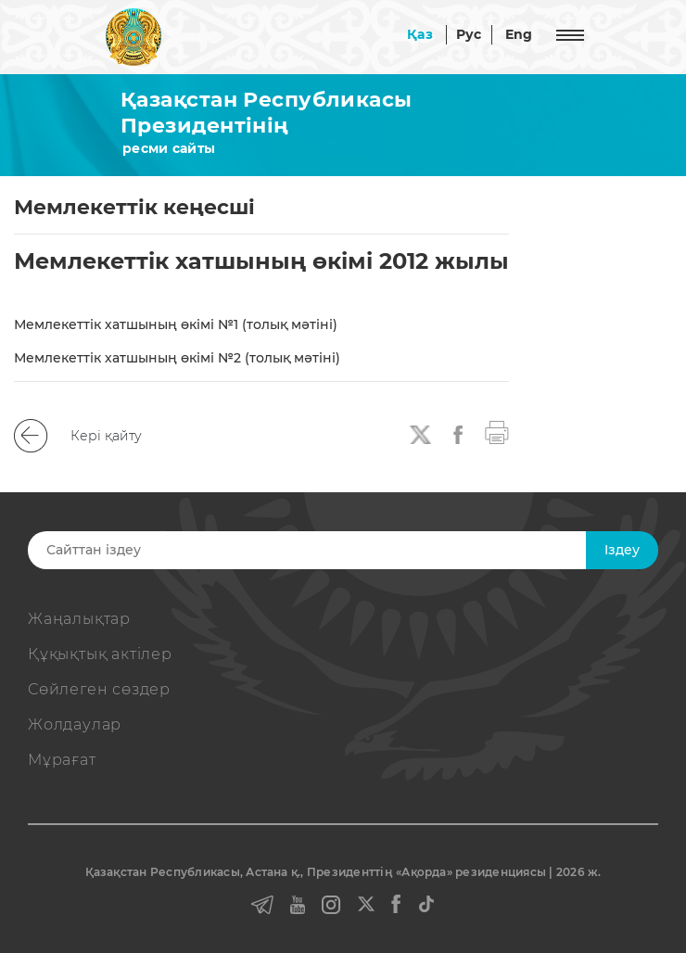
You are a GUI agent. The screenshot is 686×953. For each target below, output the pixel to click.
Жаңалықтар (79, 619)
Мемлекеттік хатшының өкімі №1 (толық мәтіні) (175, 324)
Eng (519, 34)
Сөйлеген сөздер (99, 689)
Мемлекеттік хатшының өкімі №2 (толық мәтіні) (177, 357)
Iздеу (622, 549)
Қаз (420, 34)
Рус (469, 34)
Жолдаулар (74, 724)
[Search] (324, 550)
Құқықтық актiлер (100, 654)
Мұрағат (62, 760)
